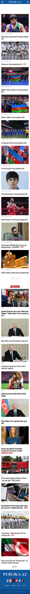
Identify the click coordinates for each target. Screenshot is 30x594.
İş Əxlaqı (24, 585)
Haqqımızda (6, 585)
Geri (12, 278)
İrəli (17, 278)
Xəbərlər (13, 585)
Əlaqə (18, 585)
